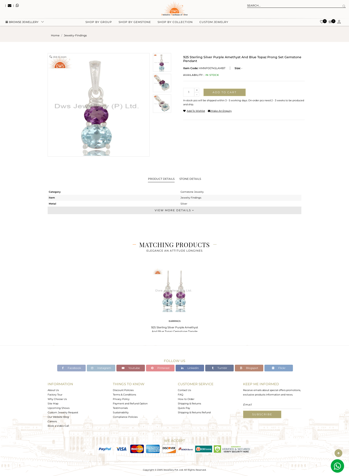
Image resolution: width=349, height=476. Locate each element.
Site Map (53, 403)
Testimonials (120, 408)
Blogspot (249, 368)
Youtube (131, 368)
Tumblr (219, 368)
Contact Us (184, 390)
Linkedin (190, 368)
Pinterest (160, 368)
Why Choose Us (57, 399)
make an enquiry (220, 110)
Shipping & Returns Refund (194, 412)
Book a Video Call (58, 425)
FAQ (180, 394)
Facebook (71, 368)
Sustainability (121, 412)
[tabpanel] (174, 301)
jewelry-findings (75, 35)
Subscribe (262, 414)
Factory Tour (55, 394)
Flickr (279, 368)
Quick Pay (184, 408)
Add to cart (225, 92)
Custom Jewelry (213, 22)
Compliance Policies (125, 416)
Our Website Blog (58, 416)
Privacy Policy (121, 399)
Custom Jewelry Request (63, 412)
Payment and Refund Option (130, 403)
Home (55, 35)
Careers (52, 421)
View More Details (174, 210)
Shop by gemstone (135, 22)
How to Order (186, 399)
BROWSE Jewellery (22, 22)
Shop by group (98, 22)
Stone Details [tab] (190, 178)
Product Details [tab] (161, 178)
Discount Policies (123, 390)
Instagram (101, 368)
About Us (53, 390)
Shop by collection (175, 22)
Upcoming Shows (58, 408)
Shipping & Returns (189, 403)
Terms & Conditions (124, 394)
